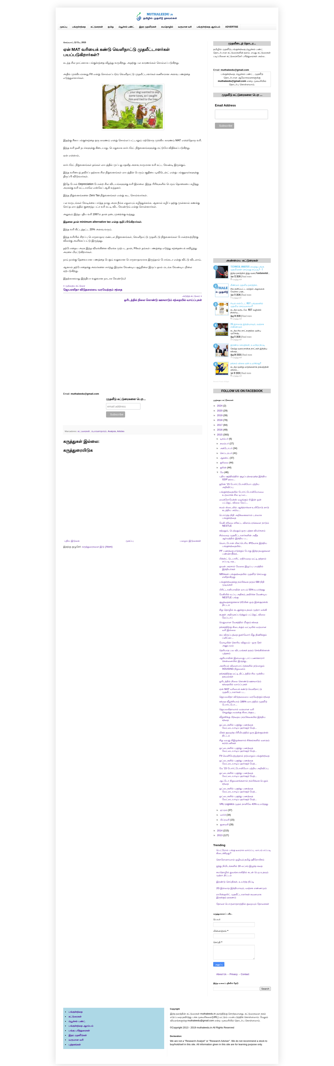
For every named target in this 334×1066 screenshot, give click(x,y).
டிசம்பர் (224, 438)
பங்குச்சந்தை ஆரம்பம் (208, 27)
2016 (220, 429)
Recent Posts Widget (221, 381)
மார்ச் (223, 814)
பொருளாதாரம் (99, 431)
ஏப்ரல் (224, 810)
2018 (220, 420)
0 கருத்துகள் (236, 279)
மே (222, 472)
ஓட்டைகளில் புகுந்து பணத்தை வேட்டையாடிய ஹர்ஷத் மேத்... (238, 726)
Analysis (112, 431)
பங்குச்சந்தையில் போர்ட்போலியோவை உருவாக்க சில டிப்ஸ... (241, 493)
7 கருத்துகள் (236, 357)
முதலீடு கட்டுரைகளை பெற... (126, 399)
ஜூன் (223, 467)
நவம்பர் (225, 443)
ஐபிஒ (111, 27)
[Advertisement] (132, 347)
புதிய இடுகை (71, 540)
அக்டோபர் (226, 448)
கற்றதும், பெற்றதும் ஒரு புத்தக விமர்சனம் (242, 530)
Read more (246, 276)
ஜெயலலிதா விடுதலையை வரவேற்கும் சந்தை (244, 696)
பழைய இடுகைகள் (190, 540)
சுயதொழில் (167, 27)
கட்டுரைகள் (97, 27)
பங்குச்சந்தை (79, 27)
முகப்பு (63, 27)
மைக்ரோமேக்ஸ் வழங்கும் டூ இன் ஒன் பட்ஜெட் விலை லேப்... (240, 501)
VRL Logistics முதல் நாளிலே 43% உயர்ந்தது (243, 804)
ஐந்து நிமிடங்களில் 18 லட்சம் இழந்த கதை (239, 866)
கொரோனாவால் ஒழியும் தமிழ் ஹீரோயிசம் (240, 859)
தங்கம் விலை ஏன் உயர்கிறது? (245, 363)
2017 (220, 425)
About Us (221, 974)
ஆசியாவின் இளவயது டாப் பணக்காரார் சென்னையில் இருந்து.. (242, 660)
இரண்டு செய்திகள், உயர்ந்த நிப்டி (247, 344)
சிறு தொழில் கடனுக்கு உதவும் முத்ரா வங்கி (243, 609)
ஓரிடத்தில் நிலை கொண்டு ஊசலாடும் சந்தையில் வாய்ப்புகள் (240, 683)
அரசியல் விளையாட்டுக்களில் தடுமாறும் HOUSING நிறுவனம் (241, 667)
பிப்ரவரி (225, 819)
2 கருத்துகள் (236, 339)
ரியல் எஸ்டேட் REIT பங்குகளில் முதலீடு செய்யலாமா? (246, 304)
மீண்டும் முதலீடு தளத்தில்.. (244, 284)
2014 (220, 830)
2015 (220, 434)
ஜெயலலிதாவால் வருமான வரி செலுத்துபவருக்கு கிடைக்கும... (237, 711)
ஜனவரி (224, 824)
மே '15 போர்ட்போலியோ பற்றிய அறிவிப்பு (243, 768)
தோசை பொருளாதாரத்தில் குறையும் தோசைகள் (242, 903)
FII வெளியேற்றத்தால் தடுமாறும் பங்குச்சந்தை (244, 755)
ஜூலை (224, 462)
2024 (220, 405)
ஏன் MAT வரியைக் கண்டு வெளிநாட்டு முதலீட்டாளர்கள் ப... (240, 691)
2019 (220, 415)
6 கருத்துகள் (236, 318)
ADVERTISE (231, 27)
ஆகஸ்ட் (225, 457)
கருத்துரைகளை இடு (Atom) (97, 546)
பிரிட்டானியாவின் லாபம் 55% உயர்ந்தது (242, 589)
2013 (220, 835)
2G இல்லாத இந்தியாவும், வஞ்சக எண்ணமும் (247, 325)
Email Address (225, 105)
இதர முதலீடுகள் (147, 27)
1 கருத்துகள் (236, 297)
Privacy (233, 974)
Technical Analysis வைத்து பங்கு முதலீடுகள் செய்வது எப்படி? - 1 (247, 268)
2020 (220, 410)
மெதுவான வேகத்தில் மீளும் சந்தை (238, 622)
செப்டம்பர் (226, 453)
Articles (120, 431)
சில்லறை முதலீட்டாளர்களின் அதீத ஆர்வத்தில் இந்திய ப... (238, 537)
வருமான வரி (185, 27)
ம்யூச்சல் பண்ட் (126, 27)
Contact (245, 974)
